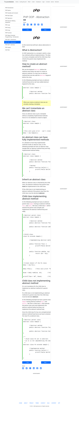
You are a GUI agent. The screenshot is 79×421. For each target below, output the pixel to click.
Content (48, 1)
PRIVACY (31, 413)
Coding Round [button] (22, 1)
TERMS (37, 413)
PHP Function (8, 32)
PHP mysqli (8, 47)
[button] (57, 2)
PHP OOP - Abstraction (10, 42)
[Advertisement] (12, 73)
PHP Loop (7, 25)
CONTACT (43, 413)
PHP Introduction (9, 7)
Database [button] (38, 1)
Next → (46, 29)
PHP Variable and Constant (11, 13)
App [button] (43, 1)
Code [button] (33, 1)
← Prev (27, 29)
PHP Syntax (8, 10)
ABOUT (25, 413)
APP (59, 413)
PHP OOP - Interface (10, 44)
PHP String (7, 27)
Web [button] (29, 1)
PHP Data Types (9, 15)
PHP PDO (7, 50)
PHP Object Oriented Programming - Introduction (12, 36)
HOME (20, 413)
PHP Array (7, 30)
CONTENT (53, 413)
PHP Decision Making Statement (10, 21)
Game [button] (52, 1)
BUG (48, 413)
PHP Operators (8, 18)
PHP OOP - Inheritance (10, 39)
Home (17, 1)
